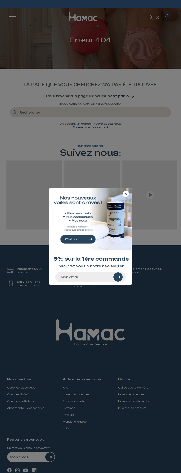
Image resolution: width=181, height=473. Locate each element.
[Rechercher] (118, 277)
